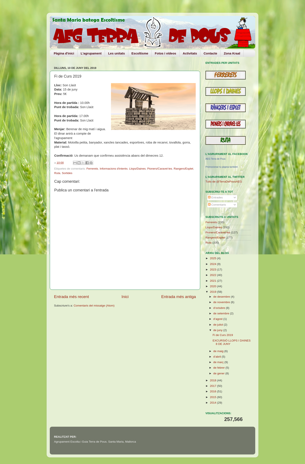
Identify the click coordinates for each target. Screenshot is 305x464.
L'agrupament (91, 53)
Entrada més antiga (178, 296)
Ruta (57, 173)
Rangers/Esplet (183, 168)
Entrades (215, 197)
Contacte (210, 53)
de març (219, 362)
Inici (125, 296)
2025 (213, 258)
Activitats (190, 53)
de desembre (222, 296)
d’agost (218, 318)
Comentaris (217, 204)
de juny (218, 330)
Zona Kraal (232, 53)
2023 (213, 269)
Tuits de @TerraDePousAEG (223, 181)
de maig (218, 351)
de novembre (222, 302)
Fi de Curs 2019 (223, 335)
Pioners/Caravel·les (159, 168)
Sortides (67, 173)
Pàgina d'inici (64, 53)
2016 (213, 391)
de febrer (219, 367)
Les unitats (116, 53)
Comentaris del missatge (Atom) (94, 305)
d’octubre (219, 307)
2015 (213, 397)
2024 (213, 264)
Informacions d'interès (114, 168)
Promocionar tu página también (221, 167)
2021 (213, 280)
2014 (213, 402)
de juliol (218, 324)
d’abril (217, 356)
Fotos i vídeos (165, 53)
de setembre (221, 313)
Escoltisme (140, 53)
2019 (213, 291)
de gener (219, 373)
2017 (213, 385)
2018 (213, 380)
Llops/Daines (137, 168)
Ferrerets (92, 168)
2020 (213, 286)
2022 (213, 275)
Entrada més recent (71, 296)
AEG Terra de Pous (215, 158)
